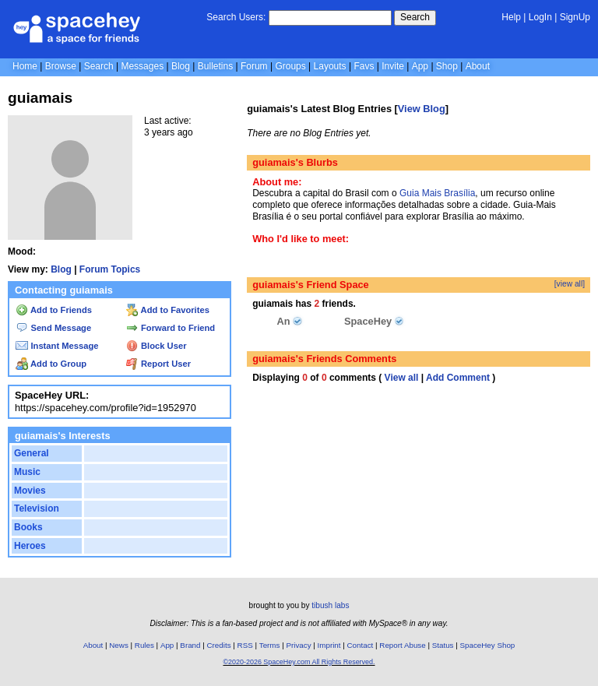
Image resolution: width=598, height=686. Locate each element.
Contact (360, 645)
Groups (290, 66)
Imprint (329, 645)
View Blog (421, 108)
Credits (219, 645)
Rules (144, 645)
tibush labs (330, 605)
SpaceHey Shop (487, 645)
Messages (142, 66)
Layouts (330, 66)
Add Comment (458, 377)
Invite (393, 66)
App (420, 66)
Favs (364, 66)
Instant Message (57, 345)
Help (511, 17)
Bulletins (215, 66)
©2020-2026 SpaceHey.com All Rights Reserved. (299, 662)
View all (402, 377)
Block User (156, 345)
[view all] (569, 284)
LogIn (540, 17)
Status (443, 645)
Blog (180, 66)
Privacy (298, 645)
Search (415, 17)
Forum (254, 66)
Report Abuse (402, 645)
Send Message (53, 327)
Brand (190, 645)
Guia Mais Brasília (437, 193)
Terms (269, 645)
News (118, 645)
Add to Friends (54, 310)
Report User (158, 363)
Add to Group (51, 363)
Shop (447, 66)
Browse (60, 66)
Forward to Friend (170, 327)
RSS (245, 645)
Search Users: (236, 17)
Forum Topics (109, 269)
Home (24, 66)
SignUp (575, 17)
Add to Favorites (167, 310)
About (478, 66)
